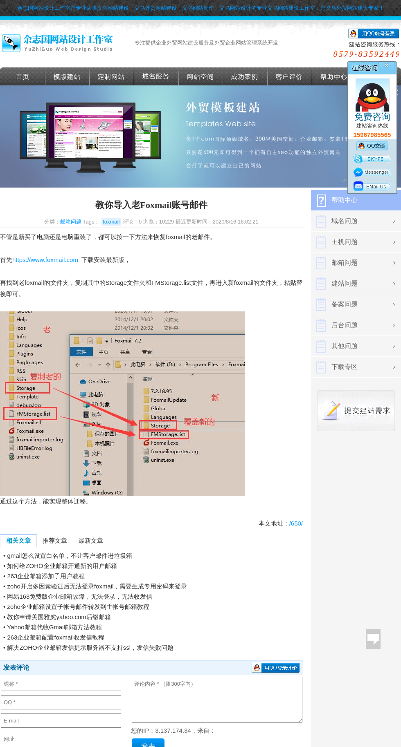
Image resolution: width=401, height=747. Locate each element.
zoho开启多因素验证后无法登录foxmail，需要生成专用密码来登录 (97, 586)
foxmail (111, 222)
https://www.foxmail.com (45, 259)
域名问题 (344, 220)
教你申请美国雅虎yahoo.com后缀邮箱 (58, 616)
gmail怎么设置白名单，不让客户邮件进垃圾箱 (69, 555)
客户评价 (290, 76)
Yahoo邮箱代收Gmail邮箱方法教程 (54, 627)
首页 (22, 76)
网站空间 (201, 76)
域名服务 (156, 76)
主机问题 (344, 241)
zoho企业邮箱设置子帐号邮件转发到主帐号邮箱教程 (78, 606)
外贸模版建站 (67, 76)
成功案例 (245, 76)
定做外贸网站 (112, 76)
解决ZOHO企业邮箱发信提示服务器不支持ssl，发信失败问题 (90, 647)
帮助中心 (344, 200)
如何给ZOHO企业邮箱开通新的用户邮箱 (62, 565)
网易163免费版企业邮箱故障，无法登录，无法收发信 (79, 596)
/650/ (296, 523)
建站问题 (344, 283)
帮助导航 (334, 76)
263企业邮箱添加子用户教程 (46, 576)
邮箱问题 (70, 222)
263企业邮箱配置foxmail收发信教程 (55, 637)
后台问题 (344, 325)
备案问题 (344, 304)
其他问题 (344, 345)
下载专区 (344, 366)
